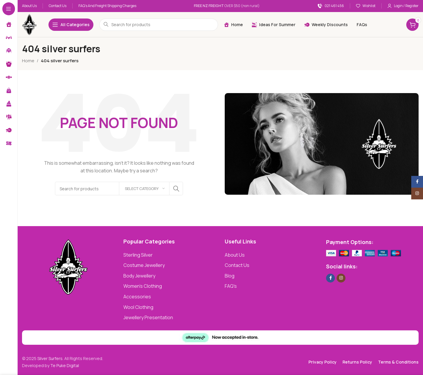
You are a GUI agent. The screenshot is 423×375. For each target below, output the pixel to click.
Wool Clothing (138, 307)
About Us (235, 255)
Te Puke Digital (64, 365)
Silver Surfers (50, 358)
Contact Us (237, 265)
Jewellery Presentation (148, 317)
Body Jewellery (139, 276)
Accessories (137, 296)
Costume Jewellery (144, 265)
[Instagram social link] (341, 278)
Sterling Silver (138, 255)
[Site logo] (29, 24)
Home (28, 61)
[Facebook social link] (330, 278)
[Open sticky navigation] (71, 25)
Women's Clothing (142, 286)
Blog (229, 276)
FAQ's (231, 286)
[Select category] (144, 188)
